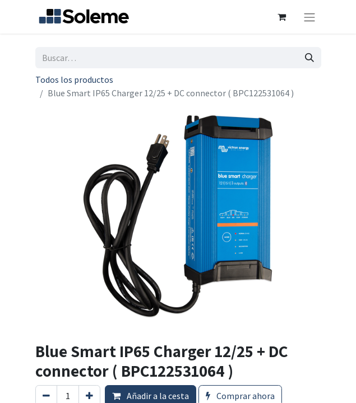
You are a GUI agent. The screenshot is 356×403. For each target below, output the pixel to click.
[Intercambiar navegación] (309, 16)
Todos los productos (74, 79)
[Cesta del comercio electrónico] (282, 17)
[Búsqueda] (309, 57)
